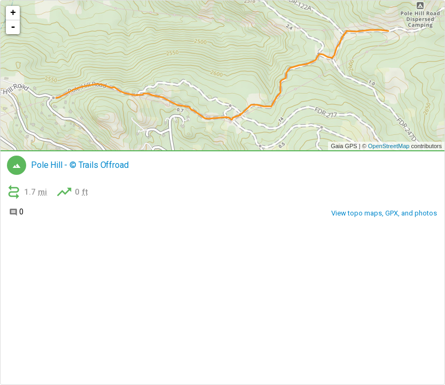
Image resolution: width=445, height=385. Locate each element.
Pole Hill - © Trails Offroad (80, 165)
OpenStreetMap (389, 146)
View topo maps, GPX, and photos (384, 213)
